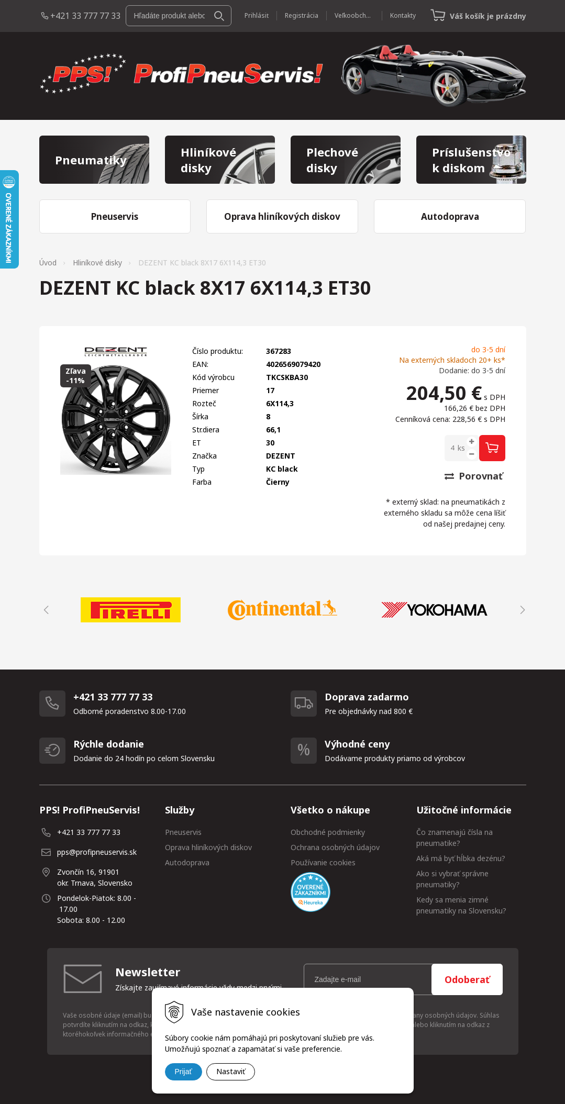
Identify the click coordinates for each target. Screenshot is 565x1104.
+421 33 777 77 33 (85, 15)
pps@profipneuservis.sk (97, 852)
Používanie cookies (323, 862)
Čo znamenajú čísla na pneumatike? (454, 837)
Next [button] (521, 610)
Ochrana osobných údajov (335, 847)
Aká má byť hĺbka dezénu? (460, 858)
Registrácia (301, 15)
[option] (131, 609)
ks (461, 448)
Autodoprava (187, 862)
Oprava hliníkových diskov (208, 847)
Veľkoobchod (354, 15)
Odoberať (467, 979)
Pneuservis (183, 832)
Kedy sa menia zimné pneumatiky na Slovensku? (461, 905)
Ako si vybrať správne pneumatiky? (452, 878)
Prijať (183, 1071)
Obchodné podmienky (328, 832)
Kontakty (403, 15)
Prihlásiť (257, 15)
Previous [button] (44, 610)
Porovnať (474, 476)
